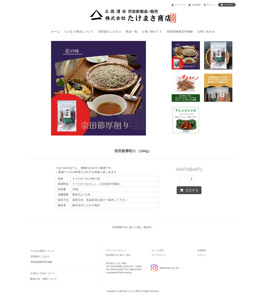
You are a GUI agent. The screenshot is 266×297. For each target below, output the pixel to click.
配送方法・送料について (43, 278)
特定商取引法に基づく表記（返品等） (133, 227)
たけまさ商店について (79, 31)
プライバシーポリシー (116, 250)
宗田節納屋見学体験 (180, 31)
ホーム (55, 31)
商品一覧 (131, 31)
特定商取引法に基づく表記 (118, 255)
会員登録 (202, 250)
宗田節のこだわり (109, 31)
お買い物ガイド (152, 31)
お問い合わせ (206, 31)
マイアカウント (159, 255)
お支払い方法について (42, 273)
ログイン (202, 255)
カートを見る (158, 250)
